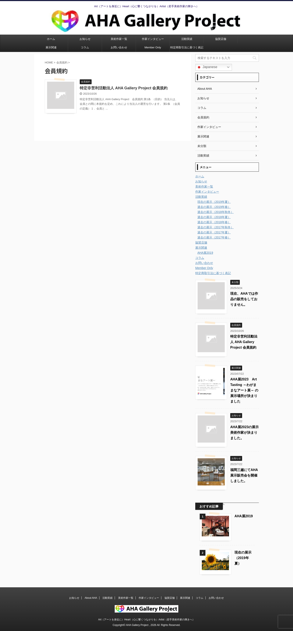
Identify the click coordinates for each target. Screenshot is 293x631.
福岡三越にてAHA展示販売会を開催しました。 (244, 475)
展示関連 (51, 47)
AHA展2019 (205, 252)
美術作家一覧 (119, 39)
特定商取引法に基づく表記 (186, 47)
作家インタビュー (153, 39)
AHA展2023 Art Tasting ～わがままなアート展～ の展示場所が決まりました (244, 390)
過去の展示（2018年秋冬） (215, 212)
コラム (85, 47)
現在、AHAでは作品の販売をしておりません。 (244, 299)
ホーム (51, 39)
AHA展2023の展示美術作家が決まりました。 (244, 432)
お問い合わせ (119, 47)
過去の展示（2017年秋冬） (215, 227)
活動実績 (186, 39)
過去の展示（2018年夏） (214, 217)
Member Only (152, 47)
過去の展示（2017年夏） (214, 232)
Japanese (207, 67)
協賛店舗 (220, 39)
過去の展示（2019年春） (214, 207)
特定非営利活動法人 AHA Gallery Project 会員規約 (123, 88)
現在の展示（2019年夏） (214, 201)
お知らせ (85, 39)
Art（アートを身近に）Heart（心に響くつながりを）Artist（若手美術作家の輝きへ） (146, 619)
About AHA (91, 597)
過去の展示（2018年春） (214, 222)
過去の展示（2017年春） (214, 237)
